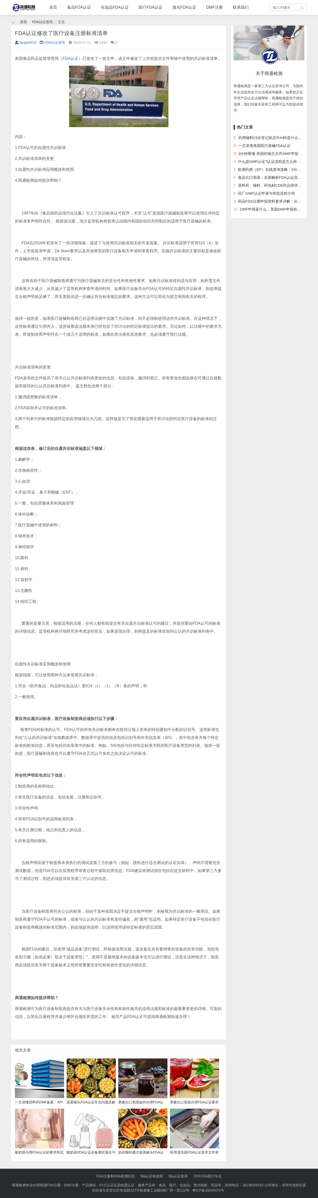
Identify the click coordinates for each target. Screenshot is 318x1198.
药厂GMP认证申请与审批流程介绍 (266, 193)
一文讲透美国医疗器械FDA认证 (264, 146)
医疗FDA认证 (150, 7)
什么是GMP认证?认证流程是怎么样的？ (271, 161)
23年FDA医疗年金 (208, 1176)
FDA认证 (71, 58)
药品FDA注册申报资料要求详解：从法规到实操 (277, 201)
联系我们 (241, 7)
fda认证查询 (178, 1176)
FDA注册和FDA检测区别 (115, 1176)
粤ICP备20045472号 (208, 1190)
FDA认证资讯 (42, 22)
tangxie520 (26, 42)
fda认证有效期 (152, 1176)
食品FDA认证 (79, 7)
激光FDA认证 (184, 7)
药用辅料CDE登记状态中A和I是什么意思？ (273, 138)
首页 (53, 7)
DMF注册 (214, 7)
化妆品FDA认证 (115, 7)
